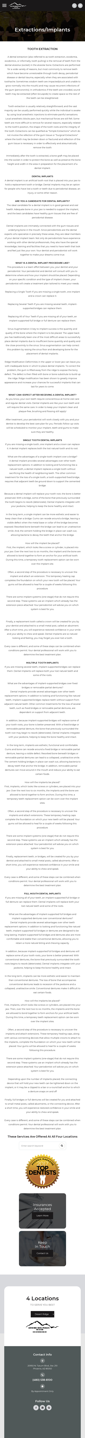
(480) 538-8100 (42, 1379)
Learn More (42, 1215)
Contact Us (42, 1253)
